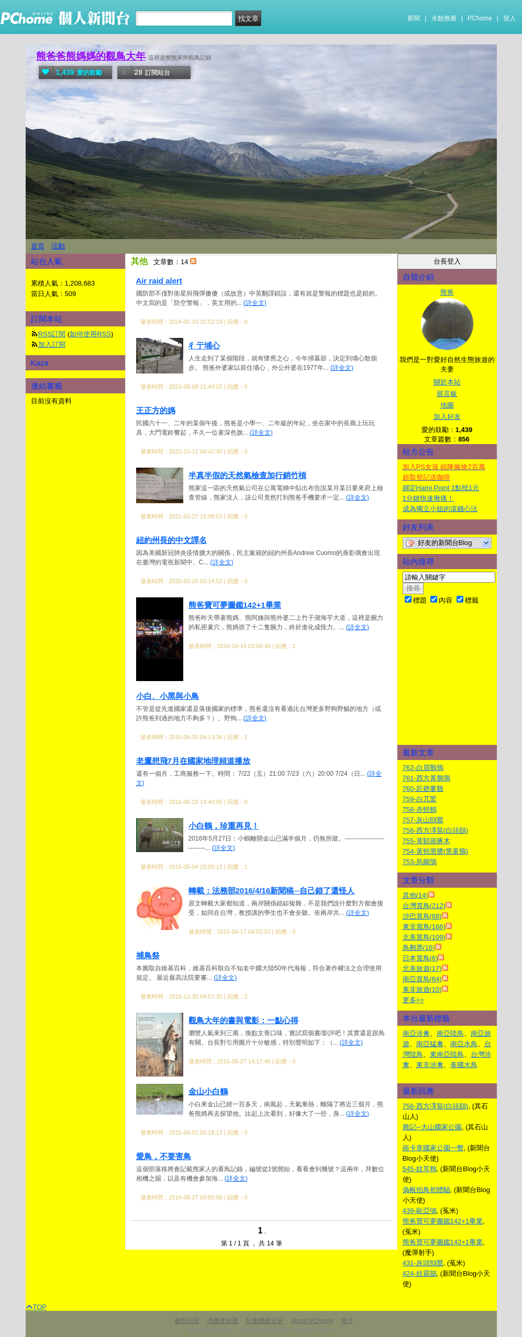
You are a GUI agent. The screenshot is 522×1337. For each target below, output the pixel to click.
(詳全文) (254, 303)
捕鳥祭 (148, 955)
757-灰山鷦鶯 (423, 820)
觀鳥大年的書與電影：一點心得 (243, 1020)
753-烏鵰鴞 (420, 862)
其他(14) (415, 895)
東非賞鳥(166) (424, 927)
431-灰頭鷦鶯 (423, 1263)
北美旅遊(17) (422, 968)
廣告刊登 (186, 1320)
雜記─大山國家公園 (432, 1127)
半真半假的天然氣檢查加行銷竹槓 (247, 475)
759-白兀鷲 (420, 799)
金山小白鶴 (208, 1091)
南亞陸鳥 (450, 1033)
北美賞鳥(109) (424, 937)
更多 (413, 1000)
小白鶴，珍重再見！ (223, 825)
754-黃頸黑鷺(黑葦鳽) (436, 851)
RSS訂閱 (52, 334)
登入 (509, 18)
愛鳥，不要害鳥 (163, 1156)
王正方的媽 (155, 410)
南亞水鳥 (463, 1044)
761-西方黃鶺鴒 (426, 778)
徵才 (347, 1320)
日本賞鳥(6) (420, 958)
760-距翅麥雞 (423, 788)
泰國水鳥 (463, 1065)
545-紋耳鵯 (420, 1169)
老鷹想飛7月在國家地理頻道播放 (193, 760)
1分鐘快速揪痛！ (428, 498)
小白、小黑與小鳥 (167, 696)
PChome (480, 18)
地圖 (447, 405)
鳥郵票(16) (419, 947)
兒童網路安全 (264, 1320)
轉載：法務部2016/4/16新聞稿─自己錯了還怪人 (271, 890)
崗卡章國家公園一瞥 (433, 1148)
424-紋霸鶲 (420, 1273)
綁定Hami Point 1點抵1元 (441, 488)
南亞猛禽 (429, 1044)
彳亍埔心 (204, 345)
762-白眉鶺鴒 (423, 768)
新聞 (413, 18)
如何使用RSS (90, 334)
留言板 (447, 394)
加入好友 (447, 417)
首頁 (38, 246)
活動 (58, 246)
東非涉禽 (429, 1065)
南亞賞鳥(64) (422, 979)
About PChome (312, 1320)
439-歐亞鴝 (420, 1211)
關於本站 (447, 382)
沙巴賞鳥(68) (422, 916)
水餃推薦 (444, 18)
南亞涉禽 (416, 1033)
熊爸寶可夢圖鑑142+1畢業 (234, 604)
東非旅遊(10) (422, 989)
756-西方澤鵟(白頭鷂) (436, 830)
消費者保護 (222, 1320)
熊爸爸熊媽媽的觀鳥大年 (91, 56)
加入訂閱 (51, 344)
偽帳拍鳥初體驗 (426, 1190)
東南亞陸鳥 (447, 1054)
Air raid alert (159, 280)
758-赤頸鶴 (420, 809)
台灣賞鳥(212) (424, 906)
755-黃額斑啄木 (426, 841)
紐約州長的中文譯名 (171, 540)
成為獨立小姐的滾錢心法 (440, 509)
